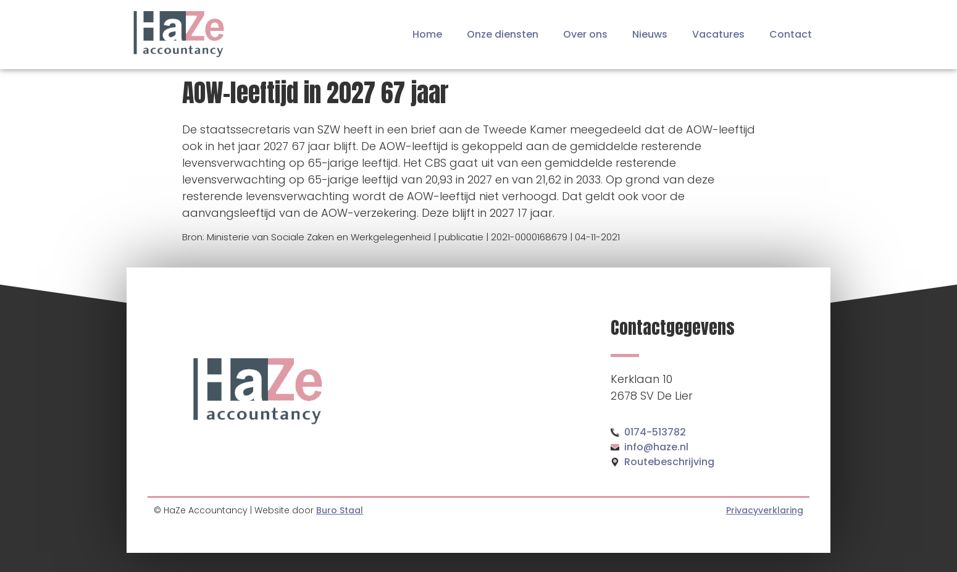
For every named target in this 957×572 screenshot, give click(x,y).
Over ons (585, 34)
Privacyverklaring (764, 510)
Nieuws (649, 34)
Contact (790, 34)
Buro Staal (339, 510)
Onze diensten (502, 34)
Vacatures (718, 34)
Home (427, 34)
